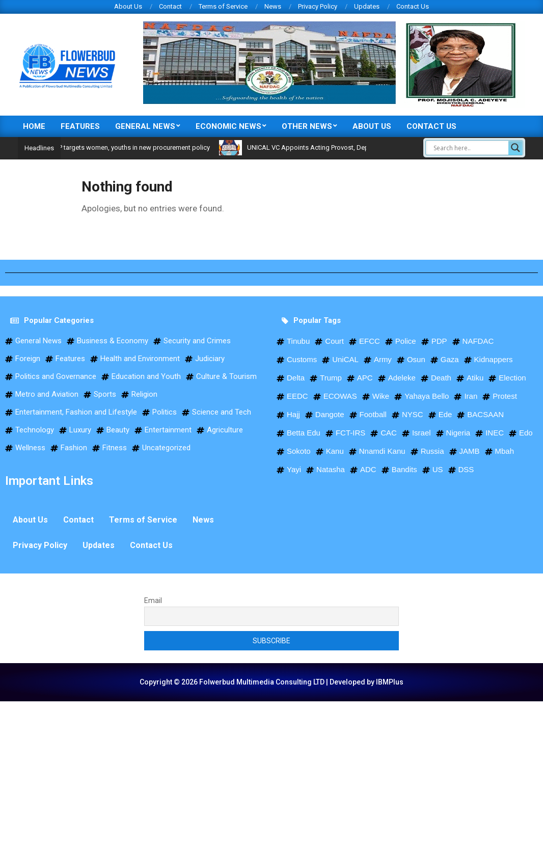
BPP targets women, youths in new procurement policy (145, 147)
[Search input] (469, 148)
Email (153, 600)
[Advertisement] (271, 772)
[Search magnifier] (515, 148)
